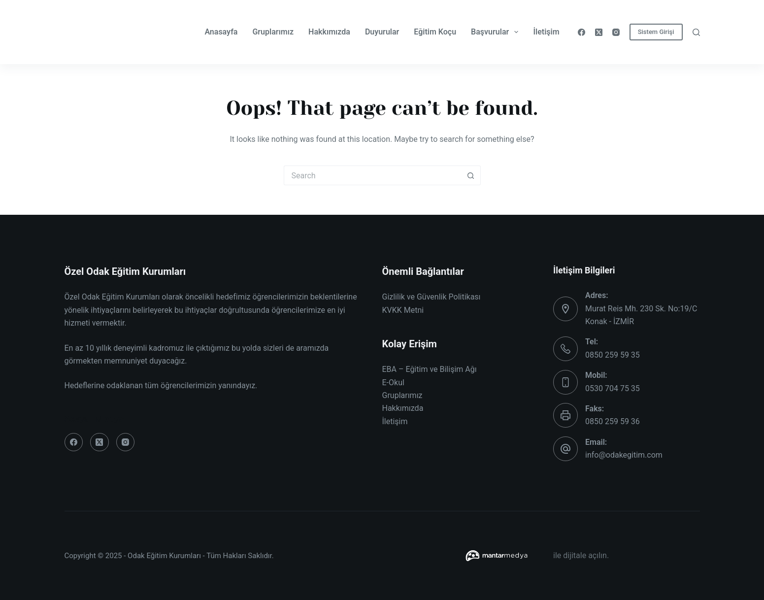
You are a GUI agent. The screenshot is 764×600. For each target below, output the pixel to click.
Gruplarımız (273, 31)
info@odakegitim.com (624, 455)
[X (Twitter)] (598, 32)
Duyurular (382, 31)
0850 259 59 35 (612, 355)
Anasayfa (220, 31)
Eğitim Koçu (435, 31)
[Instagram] (616, 32)
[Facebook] (581, 32)
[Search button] (471, 175)
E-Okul (393, 382)
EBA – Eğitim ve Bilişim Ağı (429, 369)
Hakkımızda (329, 31)
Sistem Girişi (656, 31)
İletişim (546, 31)
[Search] (696, 32)
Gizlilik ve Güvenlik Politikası (431, 296)
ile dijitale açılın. (581, 555)
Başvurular (496, 32)
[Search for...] (372, 175)
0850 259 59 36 (612, 421)
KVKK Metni (403, 310)
